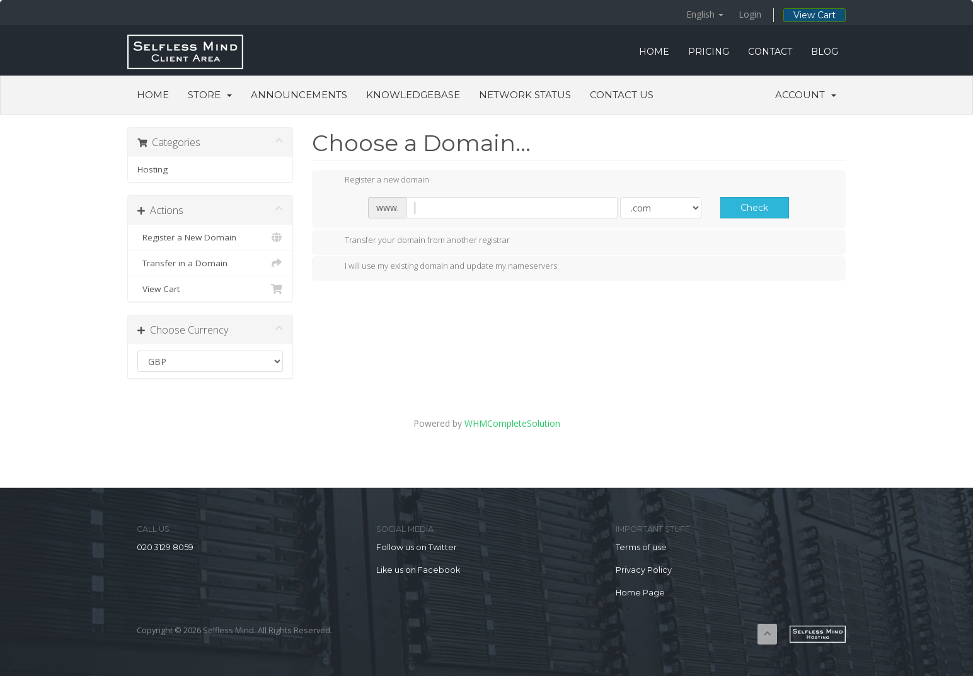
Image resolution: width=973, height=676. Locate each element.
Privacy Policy (644, 570)
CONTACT (770, 51)
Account (805, 95)
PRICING (708, 51)
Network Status (525, 95)
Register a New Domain (210, 237)
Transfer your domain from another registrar (417, 241)
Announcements (299, 95)
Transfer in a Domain (210, 263)
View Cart (814, 15)
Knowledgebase (413, 95)
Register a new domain (377, 181)
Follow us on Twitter (416, 547)
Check (754, 207)
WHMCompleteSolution (512, 423)
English (704, 14)
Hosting (152, 169)
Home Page (640, 592)
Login (750, 14)
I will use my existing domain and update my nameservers (441, 267)
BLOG (824, 51)
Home (153, 95)
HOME (654, 51)
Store (210, 95)
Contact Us (621, 95)
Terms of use (641, 547)
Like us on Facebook (418, 570)
